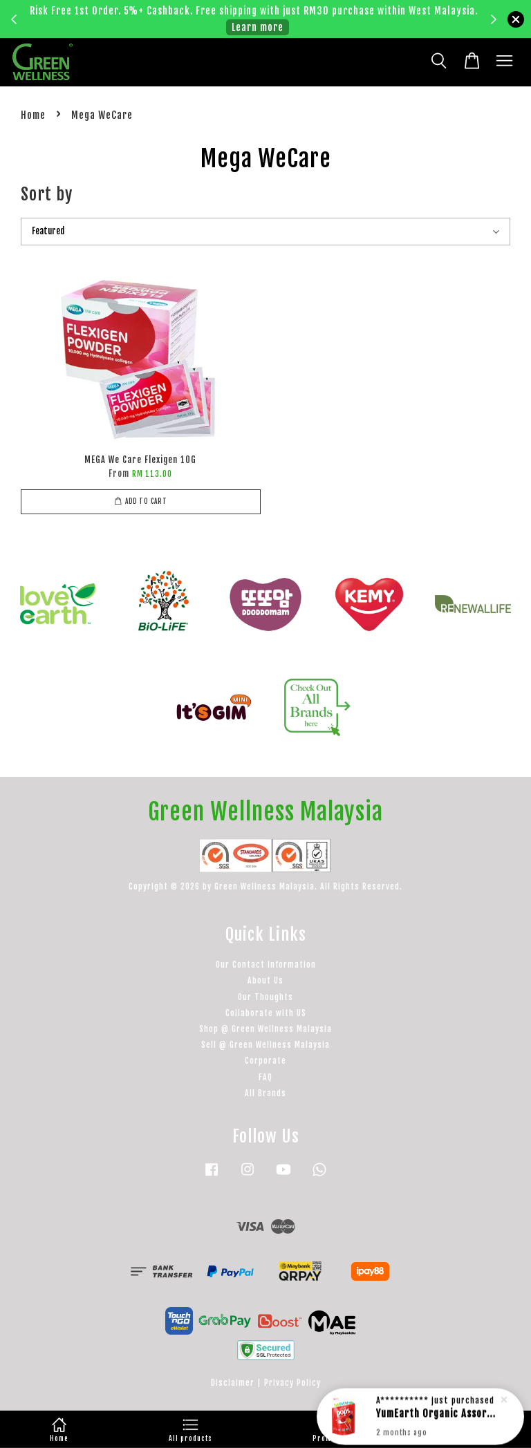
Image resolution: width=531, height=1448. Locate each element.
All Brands (265, 1093)
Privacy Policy (292, 1383)
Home (33, 115)
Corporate (265, 1060)
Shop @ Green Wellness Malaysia (265, 1029)
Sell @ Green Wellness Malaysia (265, 1045)
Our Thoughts (265, 997)
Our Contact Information (266, 964)
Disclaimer (232, 1383)
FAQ (265, 1077)
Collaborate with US (265, 1013)
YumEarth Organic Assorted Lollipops (437, 1415)
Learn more (257, 27)
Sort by (47, 194)
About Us (265, 980)
